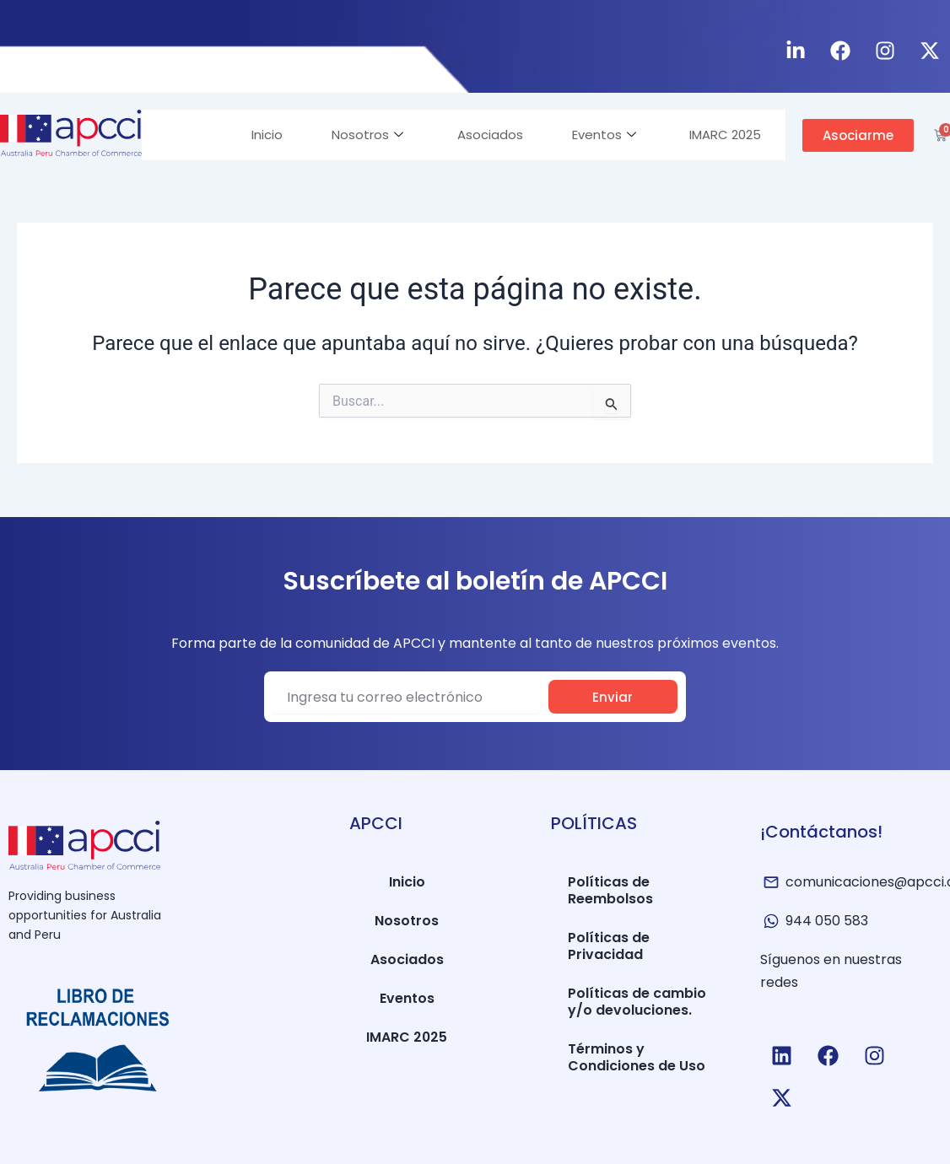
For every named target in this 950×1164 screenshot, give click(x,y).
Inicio (258, 134)
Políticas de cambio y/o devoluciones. (637, 1001)
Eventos (601, 134)
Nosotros (361, 134)
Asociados (485, 134)
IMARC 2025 (724, 134)
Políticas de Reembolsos (610, 890)
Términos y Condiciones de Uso (636, 1057)
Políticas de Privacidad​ (609, 946)
